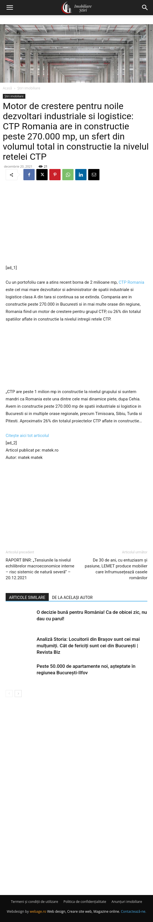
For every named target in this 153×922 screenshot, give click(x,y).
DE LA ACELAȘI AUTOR (72, 597)
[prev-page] (9, 693)
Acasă (7, 88)
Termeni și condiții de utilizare (34, 901)
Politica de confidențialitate (84, 901)
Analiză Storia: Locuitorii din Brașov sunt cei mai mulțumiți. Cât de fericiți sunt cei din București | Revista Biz (88, 645)
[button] (10, 7)
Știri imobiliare (28, 88)
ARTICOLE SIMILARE (27, 597)
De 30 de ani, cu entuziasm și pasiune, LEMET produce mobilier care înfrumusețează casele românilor (116, 569)
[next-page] (18, 693)
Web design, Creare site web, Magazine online (83, 911)
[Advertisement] (76, 223)
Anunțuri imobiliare (127, 901)
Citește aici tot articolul (27, 435)
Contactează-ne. (133, 911)
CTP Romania (131, 282)
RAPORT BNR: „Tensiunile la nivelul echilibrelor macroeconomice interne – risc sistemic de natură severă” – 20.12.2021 (40, 569)
